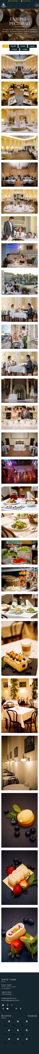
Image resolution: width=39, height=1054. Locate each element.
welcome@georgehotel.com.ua (10, 992)
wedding (24, 49)
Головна (3, 1052)
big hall (13, 46)
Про (9, 1052)
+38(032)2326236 (6, 986)
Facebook (32, 1007)
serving (23, 46)
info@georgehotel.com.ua (8, 990)
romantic (14, 49)
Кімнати (14, 1052)
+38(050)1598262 (14, 1)
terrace (32, 46)
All (5, 46)
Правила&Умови (29, 1052)
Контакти (20, 1052)
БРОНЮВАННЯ (26, 1)
